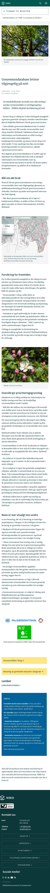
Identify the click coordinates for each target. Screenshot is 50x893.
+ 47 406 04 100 (25, 826)
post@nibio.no (25, 829)
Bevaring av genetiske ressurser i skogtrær (23, 671)
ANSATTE (25, 836)
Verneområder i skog (13, 660)
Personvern (25, 865)
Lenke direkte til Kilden (11, 685)
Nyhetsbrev (25, 850)
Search (40, 3)
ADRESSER (25, 843)
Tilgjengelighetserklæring (25, 858)
